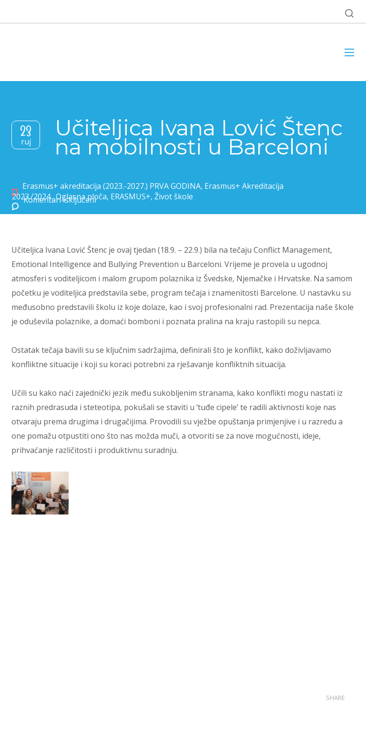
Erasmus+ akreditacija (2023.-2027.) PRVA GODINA (111, 186)
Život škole (173, 196)
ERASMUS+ (131, 196)
